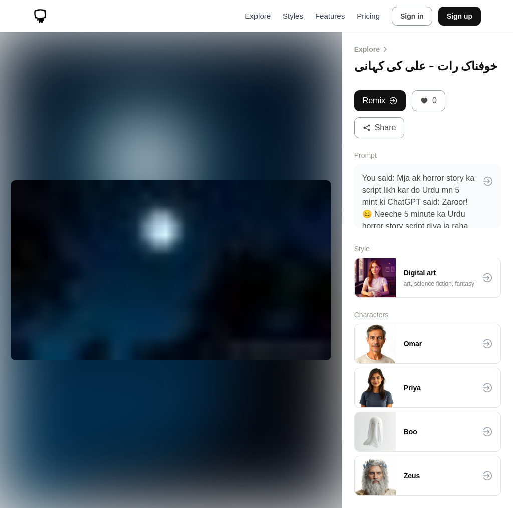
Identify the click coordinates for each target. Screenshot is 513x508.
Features (330, 16)
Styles (293, 16)
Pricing (368, 16)
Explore (258, 16)
